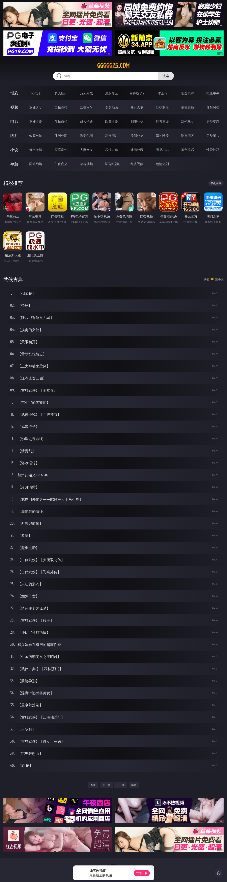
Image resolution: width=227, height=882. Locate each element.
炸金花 (162, 93)
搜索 (166, 76)
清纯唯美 (162, 135)
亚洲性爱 (35, 121)
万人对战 (86, 93)
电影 (14, 121)
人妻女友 (86, 150)
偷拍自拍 (61, 121)
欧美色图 (86, 135)
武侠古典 (111, 150)
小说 (14, 149)
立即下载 (141, 873)
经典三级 (162, 121)
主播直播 (187, 107)
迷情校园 (137, 150)
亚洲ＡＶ (35, 107)
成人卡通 (86, 121)
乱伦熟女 (187, 121)
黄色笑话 (187, 150)
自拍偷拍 (61, 107)
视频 (14, 107)
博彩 (14, 93)
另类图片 (212, 135)
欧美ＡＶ (86, 107)
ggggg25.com (113, 66)
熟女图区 (187, 135)
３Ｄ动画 (111, 107)
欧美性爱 (111, 121)
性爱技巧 (212, 150)
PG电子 (35, 93)
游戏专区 (111, 93)
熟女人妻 (137, 107)
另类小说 (162, 150)
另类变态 (212, 121)
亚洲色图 (61, 135)
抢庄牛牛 (212, 93)
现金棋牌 (187, 93)
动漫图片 (111, 135)
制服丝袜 (137, 121)
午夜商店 (61, 164)
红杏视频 (137, 164)
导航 (14, 163)
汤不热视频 (112, 164)
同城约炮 (35, 164)
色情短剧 (162, 164)
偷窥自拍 (35, 135)
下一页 (120, 785)
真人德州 (61, 93)
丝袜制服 (162, 107)
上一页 (106, 785)
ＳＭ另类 (212, 107)
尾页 (134, 785)
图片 (14, 135)
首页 (93, 785)
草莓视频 (86, 164)
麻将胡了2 (137, 93)
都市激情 (35, 150)
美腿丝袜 (137, 135)
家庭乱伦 (61, 150)
